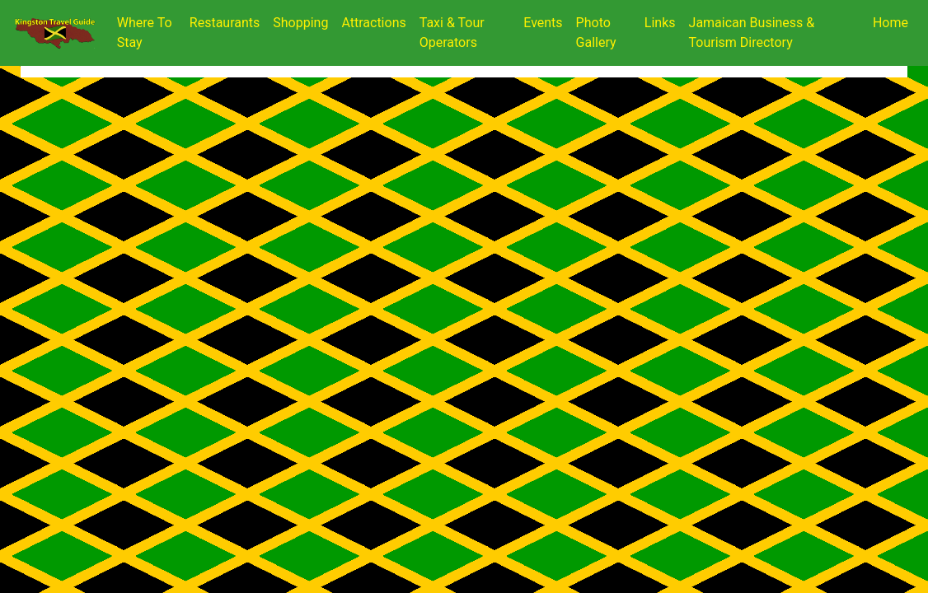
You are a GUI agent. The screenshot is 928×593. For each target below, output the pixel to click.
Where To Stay (144, 32)
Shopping (300, 22)
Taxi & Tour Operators (452, 32)
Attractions (373, 22)
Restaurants (225, 22)
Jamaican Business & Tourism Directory (752, 32)
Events (542, 22)
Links (660, 22)
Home (894, 21)
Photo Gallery (596, 32)
